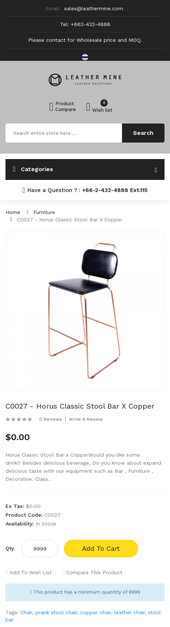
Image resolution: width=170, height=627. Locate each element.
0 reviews (50, 419)
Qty (9, 548)
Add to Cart (101, 548)
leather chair (129, 612)
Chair (26, 612)
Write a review (86, 419)
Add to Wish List (31, 572)
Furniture (44, 212)
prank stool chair (56, 612)
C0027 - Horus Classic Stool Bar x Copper (69, 219)
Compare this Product (94, 572)
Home (12, 212)
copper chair (95, 612)
